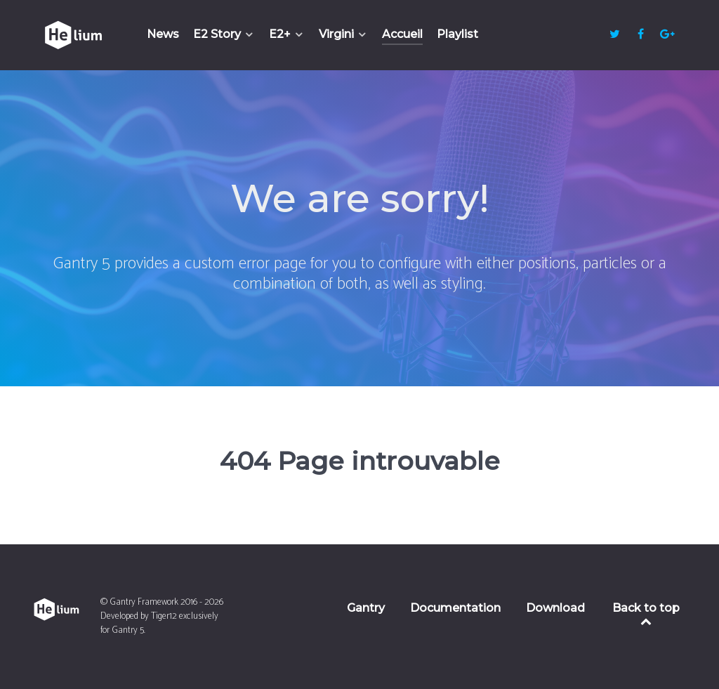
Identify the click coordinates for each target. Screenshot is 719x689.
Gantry (366, 608)
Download (555, 608)
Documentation (455, 608)
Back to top (646, 613)
